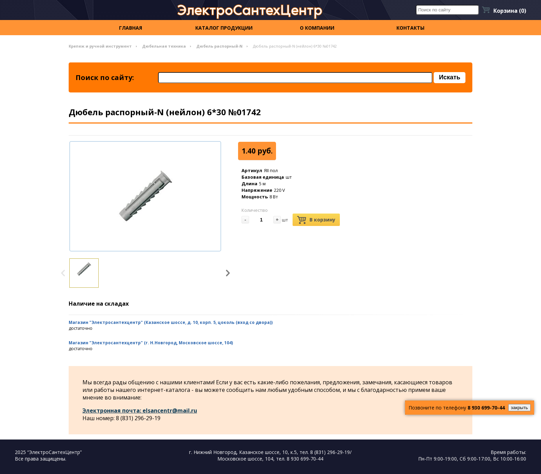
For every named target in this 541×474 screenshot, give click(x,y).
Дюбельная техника (164, 46)
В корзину (316, 220)
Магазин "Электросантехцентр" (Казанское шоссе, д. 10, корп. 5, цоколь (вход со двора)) (171, 322)
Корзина (509, 10)
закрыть (519, 407)
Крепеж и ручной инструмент (100, 46)
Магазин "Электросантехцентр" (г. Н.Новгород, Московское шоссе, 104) (151, 343)
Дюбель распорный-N (219, 46)
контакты (410, 27)
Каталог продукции (224, 27)
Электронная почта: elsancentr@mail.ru (139, 410)
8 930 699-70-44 (486, 407)
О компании (317, 27)
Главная (130, 27)
